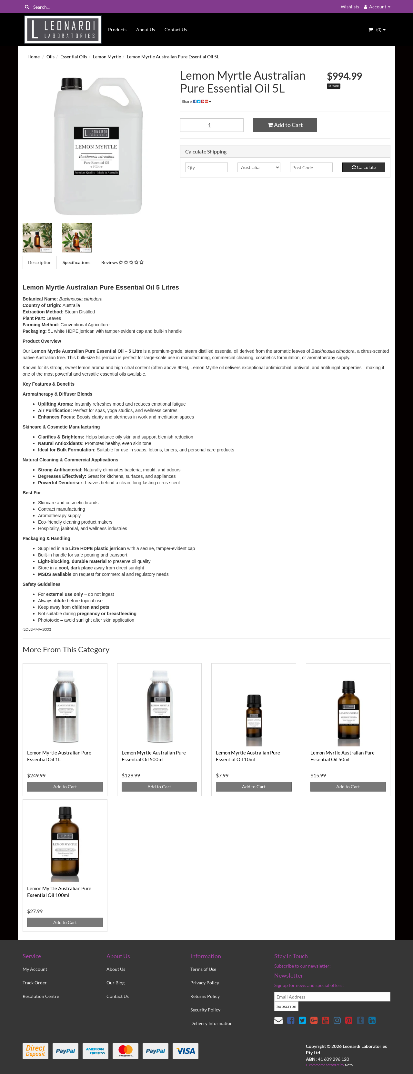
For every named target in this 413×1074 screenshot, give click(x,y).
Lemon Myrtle (107, 56)
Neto (349, 1065)
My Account (35, 969)
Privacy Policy (204, 982)
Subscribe (286, 1006)
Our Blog (115, 982)
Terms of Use (203, 969)
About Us (145, 29)
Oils (50, 56)
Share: (196, 101)
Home (33, 56)
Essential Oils (73, 56)
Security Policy (205, 1009)
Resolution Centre (41, 996)
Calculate (364, 167)
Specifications (76, 262)
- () (377, 29)
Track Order (35, 982)
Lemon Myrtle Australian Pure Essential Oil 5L (173, 56)
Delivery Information (211, 1023)
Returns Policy (205, 996)
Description (40, 262)
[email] (332, 996)
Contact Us (176, 29)
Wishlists (350, 6)
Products (117, 29)
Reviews (122, 262)
